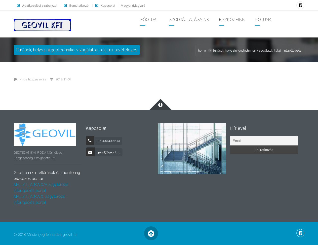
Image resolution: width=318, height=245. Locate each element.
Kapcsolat (108, 5)
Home (202, 50)
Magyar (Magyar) (133, 5)
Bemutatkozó (79, 5)
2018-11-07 (60, 79)
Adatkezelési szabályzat (39, 5)
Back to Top (151, 233)
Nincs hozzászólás (30, 79)
